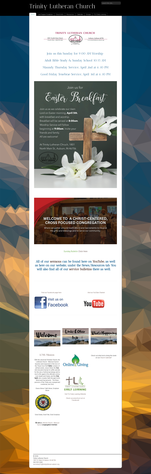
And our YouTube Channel (96, 292)
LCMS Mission (47, 354)
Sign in (118, 1)
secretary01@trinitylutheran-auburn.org (46, 464)
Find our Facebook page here (51, 292)
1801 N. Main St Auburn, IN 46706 (44, 460)
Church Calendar (105, 358)
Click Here (82, 251)
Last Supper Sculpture (45, 14)
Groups (88, 14)
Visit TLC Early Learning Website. (75, 394)
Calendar (80, 14)
